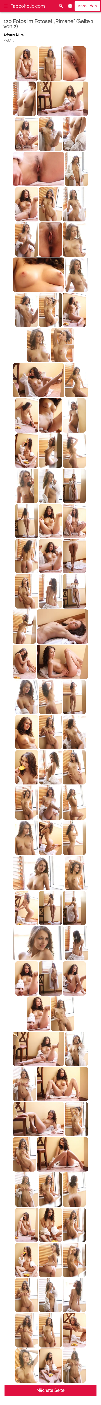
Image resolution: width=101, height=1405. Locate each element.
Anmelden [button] (87, 6)
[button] (5, 6)
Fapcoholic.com (27, 6)
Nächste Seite (50, 1390)
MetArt (8, 40)
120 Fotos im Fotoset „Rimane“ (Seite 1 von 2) (48, 24)
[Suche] (61, 6)
